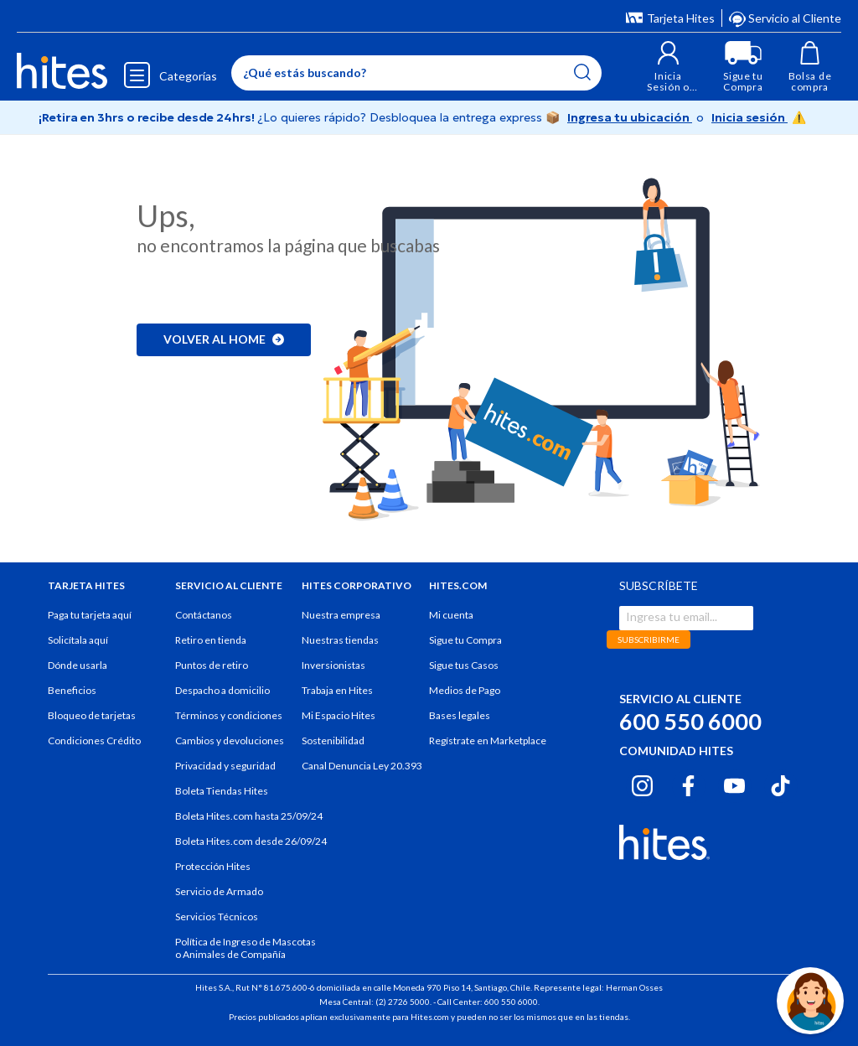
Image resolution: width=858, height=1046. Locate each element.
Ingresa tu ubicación (629, 117)
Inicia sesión (749, 117)
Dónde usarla (77, 665)
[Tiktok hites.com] (780, 783)
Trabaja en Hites (337, 690)
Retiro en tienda (210, 640)
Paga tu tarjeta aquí (90, 614)
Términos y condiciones (228, 715)
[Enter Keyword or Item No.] (416, 73)
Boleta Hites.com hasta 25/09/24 (249, 816)
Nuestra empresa (341, 614)
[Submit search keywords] (582, 72)
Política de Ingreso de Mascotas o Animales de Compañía (245, 948)
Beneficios (72, 690)
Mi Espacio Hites (338, 715)
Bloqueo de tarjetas (92, 715)
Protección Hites (213, 866)
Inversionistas (333, 665)
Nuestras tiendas (340, 640)
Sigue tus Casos (464, 665)
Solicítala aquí (78, 640)
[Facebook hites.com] (688, 783)
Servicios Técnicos (216, 916)
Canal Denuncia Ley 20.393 (362, 765)
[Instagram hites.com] (642, 783)
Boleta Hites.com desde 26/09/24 (251, 841)
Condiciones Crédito (94, 740)
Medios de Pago (464, 690)
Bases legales (459, 715)
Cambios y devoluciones (229, 740)
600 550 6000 (690, 721)
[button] (668, 66)
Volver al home (223, 339)
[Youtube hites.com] (734, 783)
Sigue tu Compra (465, 640)
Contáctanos (203, 614)
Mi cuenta (451, 614)
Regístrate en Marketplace (487, 740)
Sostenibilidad (333, 740)
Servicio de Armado (219, 891)
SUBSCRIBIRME (649, 639)
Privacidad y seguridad (225, 765)
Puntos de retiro (211, 665)
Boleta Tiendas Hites (221, 790)
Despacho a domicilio (222, 690)
